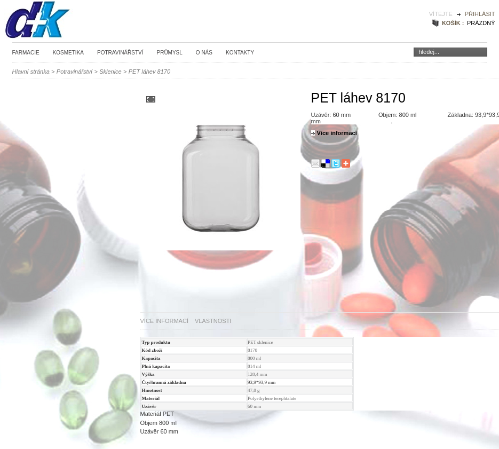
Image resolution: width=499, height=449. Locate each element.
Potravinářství (120, 53)
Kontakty (240, 53)
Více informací (164, 321)
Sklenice (110, 71)
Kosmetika (68, 53)
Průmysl (169, 53)
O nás (204, 53)
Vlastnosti (213, 321)
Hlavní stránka (31, 71)
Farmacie (25, 53)
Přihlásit (480, 14)
